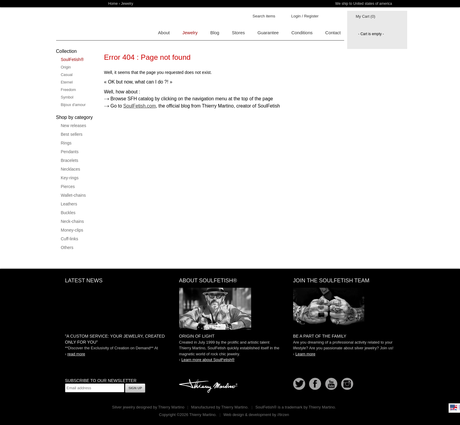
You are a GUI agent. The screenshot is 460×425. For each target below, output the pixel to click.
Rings (66, 143)
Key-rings (70, 177)
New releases (73, 125)
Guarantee (268, 32)
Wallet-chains (73, 195)
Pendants (70, 151)
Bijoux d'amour (73, 105)
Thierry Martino (209, 386)
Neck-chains (72, 221)
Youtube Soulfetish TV (331, 384)
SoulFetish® (72, 59)
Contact (333, 32)
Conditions (302, 32)
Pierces (68, 186)
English (453, 407)
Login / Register (305, 16)
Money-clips (72, 230)
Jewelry (127, 4)
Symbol (67, 97)
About (164, 32)
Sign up (135, 388)
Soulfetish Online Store (77, 24)
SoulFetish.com (139, 105)
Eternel (67, 82)
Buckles (68, 212)
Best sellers (72, 134)
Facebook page (315, 384)
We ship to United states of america (363, 4)
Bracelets (69, 160)
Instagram (347, 384)
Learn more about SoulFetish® (207, 359)
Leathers (69, 204)
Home (113, 4)
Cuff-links (69, 238)
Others (67, 247)
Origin (66, 67)
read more (76, 354)
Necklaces (70, 169)
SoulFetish (230, 309)
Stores (238, 32)
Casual (67, 75)
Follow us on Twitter (299, 384)
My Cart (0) (365, 16)
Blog (214, 32)
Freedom (68, 90)
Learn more (305, 354)
